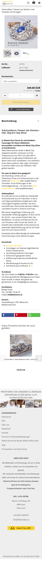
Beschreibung (9, 120)
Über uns (5, 425)
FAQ (3, 421)
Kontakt (5, 433)
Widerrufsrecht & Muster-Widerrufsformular (20, 440)
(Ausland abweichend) (26, 70)
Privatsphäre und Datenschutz (14, 449)
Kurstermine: (7, 76)
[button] (5, 95)
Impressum (6, 417)
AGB (3, 445)
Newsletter (6, 429)
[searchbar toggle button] (28, 3)
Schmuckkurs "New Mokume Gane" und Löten (21, 359)
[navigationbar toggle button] (39, 3)
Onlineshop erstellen (11, 556)
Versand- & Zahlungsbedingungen (16, 436)
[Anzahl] (21, 95)
